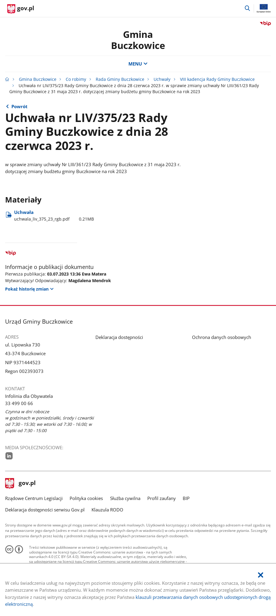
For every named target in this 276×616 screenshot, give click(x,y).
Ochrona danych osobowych (221, 337)
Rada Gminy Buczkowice (120, 79)
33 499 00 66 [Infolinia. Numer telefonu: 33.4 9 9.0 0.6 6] (19, 403)
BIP (186, 498)
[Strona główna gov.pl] (20, 9)
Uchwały (162, 79)
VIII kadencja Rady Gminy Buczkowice (217, 79)
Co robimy (76, 79)
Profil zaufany (161, 498)
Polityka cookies (86, 498)
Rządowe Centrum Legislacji (34, 498)
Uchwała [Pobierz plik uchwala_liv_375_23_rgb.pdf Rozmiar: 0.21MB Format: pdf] (54, 215)
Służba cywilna (125, 498)
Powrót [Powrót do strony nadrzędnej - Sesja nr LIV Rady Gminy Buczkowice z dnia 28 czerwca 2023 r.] (19, 106)
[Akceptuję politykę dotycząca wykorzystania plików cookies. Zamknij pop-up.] (260, 575)
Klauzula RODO (107, 509)
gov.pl (20, 483)
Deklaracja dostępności (119, 337)
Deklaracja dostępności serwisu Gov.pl (45, 509)
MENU (137, 63)
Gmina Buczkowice (138, 40)
